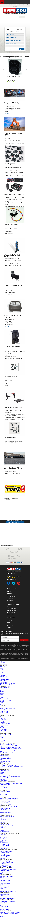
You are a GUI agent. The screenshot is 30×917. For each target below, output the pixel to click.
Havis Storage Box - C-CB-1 (10, 350)
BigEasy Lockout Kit (5, 808)
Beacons (6, 111)
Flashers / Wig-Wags (5, 861)
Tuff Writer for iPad (5, 784)
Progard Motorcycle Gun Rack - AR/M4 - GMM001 (13, 261)
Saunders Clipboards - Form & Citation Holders (11, 783)
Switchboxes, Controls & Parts (7, 901)
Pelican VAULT (3, 678)
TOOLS (2, 830)
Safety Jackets (3, 837)
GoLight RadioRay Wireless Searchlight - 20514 (11, 766)
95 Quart (2, 701)
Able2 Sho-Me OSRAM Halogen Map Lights (14, 441)
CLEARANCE (3, 664)
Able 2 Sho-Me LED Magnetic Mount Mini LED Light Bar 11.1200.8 (14, 141)
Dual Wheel (3, 819)
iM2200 (2, 693)
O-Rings (2, 726)
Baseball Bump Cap (5, 801)
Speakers (2, 897)
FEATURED (3, 662)
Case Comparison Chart (6, 684)
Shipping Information (11, 610)
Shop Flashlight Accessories (7, 752)
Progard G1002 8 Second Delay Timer (13, 265)
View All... (2, 673)
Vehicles (9, 627)
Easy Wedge (3, 811)
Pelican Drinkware (4, 680)
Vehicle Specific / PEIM (9, 233)
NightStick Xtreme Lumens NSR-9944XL (10, 747)
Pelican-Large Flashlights (6, 761)
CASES (1, 661)
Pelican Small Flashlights (6, 758)
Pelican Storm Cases (5, 687)
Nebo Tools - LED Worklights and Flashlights (11, 776)
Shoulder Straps (4, 725)
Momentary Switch (4, 870)
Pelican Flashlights (4, 755)
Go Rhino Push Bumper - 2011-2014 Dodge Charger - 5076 (14, 411)
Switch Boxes (3, 902)
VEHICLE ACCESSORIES (6, 906)
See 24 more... (7, 267)
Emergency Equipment (12, 625)
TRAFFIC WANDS (4, 843)
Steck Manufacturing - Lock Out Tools (9, 806)
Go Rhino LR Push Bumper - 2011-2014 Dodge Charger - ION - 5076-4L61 (14, 415)
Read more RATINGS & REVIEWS (14, 522)
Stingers (2, 736)
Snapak (2, 786)
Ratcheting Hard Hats (5, 804)
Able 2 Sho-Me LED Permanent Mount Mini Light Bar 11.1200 (15, 137)
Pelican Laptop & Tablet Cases (7, 683)
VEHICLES (2, 916)
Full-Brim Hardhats (5, 802)
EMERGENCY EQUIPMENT (7, 847)
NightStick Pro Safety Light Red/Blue (9, 745)
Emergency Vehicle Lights (6, 876)
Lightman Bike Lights (5, 791)
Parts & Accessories (5, 716)
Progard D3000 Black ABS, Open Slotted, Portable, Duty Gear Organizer (13, 359)
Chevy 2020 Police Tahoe (6, 915)
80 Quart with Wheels (5, 700)
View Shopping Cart (11, 608)
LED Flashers (7, 229)
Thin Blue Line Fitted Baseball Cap (8, 800)
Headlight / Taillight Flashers (11, 228)
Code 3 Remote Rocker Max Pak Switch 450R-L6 (15, 197)
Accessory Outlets (8, 382)
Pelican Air (2, 675)
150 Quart (2, 703)
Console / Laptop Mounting (6, 851)
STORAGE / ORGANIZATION (7, 898)
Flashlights (9, 620)
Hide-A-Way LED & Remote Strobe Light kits (14, 109)
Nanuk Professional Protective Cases (9, 707)
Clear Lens (2, 827)
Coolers (2, 697)
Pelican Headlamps (4, 757)
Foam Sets (2, 718)
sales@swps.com (12, 595)
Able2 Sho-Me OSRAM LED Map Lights (13, 442)
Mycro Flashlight (4, 777)
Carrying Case (3, 809)
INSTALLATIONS (4, 909)
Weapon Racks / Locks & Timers (8, 869)
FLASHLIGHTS (4, 730)
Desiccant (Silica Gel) (5, 723)
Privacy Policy (10, 598)
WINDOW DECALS (5, 844)
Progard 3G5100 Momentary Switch (12, 263)
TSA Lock (2, 722)
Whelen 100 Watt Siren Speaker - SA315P (14, 77)
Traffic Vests (3, 834)
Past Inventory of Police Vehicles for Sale (13, 473)
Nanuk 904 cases (4, 711)
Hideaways (3, 881)
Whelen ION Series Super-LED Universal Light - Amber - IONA (14, 144)
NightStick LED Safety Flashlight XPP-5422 (10, 750)
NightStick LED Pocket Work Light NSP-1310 (11, 748)
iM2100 (2, 691)
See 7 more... (6, 113)
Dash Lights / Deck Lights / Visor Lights (13, 108)
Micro (1, 668)
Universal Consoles (9, 289)
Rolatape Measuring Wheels (7, 816)
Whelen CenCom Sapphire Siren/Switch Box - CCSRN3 (14, 203)
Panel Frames (3, 727)
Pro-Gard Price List (9, 324)
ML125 (2, 772)
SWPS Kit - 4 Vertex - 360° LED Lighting (10, 912)
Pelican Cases (3, 666)
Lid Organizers (3, 721)
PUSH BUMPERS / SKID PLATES (8, 891)
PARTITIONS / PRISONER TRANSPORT (10, 890)
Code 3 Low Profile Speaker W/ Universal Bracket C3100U (15, 176)
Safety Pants (3, 838)
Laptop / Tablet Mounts (10, 292)
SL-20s (1, 739)
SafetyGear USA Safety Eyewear (8, 825)
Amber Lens (3, 826)
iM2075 (2, 690)
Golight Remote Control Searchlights (9, 765)
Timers (6, 385)
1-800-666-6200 (12, 596)
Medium (2, 671)
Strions (1, 737)
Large (1, 672)
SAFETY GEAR (3, 780)
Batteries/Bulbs (10, 624)
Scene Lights (3, 884)
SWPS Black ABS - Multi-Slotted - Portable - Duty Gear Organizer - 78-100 (15, 352)
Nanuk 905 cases (4, 712)
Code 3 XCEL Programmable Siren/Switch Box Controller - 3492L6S (14, 168)
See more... (6, 326)
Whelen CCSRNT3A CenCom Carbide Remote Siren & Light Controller (14, 173)
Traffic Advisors (4, 887)
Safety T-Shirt (3, 840)
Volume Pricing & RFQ (11, 612)
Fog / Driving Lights (5, 880)
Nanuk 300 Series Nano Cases (7, 708)
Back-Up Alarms (8, 380)
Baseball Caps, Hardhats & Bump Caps (9, 798)
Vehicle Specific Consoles (10, 290)
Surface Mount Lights (9, 106)
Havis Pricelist (8, 321)
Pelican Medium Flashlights (6, 759)
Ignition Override (8, 383)
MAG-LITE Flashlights (5, 770)
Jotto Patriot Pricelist (9, 322)
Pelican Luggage (4, 682)
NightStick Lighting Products (7, 744)
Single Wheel (3, 818)
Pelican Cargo (3, 676)
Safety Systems (3, 794)
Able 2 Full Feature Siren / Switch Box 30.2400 (14, 206)
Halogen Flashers (8, 231)
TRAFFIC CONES (4, 831)
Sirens (1, 895)
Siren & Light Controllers (6, 904)
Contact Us (9, 593)
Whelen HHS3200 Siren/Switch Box (12, 170)
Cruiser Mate (3, 787)
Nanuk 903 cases (4, 709)
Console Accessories (9, 294)
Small (1, 669)
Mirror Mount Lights (5, 883)
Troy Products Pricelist (9, 319)
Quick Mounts (3, 729)
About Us (9, 591)
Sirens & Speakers (4, 894)
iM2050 (2, 689)
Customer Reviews (11, 614)
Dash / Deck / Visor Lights (6, 879)
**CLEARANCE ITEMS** (6, 908)
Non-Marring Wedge (5, 812)
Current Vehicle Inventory (10, 471)
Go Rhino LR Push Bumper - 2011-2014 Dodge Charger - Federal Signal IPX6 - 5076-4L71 (14, 418)
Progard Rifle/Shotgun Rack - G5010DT (13, 258)
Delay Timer (3, 872)
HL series (2, 740)
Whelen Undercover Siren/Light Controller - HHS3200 (14, 200)
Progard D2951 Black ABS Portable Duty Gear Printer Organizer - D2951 (14, 355)
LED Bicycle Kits (4, 793)
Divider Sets (3, 719)
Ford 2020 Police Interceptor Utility (9, 913)
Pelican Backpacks (4, 679)
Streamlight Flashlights (5, 734)
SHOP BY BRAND (4, 845)
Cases (8, 622)
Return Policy (10, 600)
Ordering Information (11, 606)
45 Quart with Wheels (5, 698)
